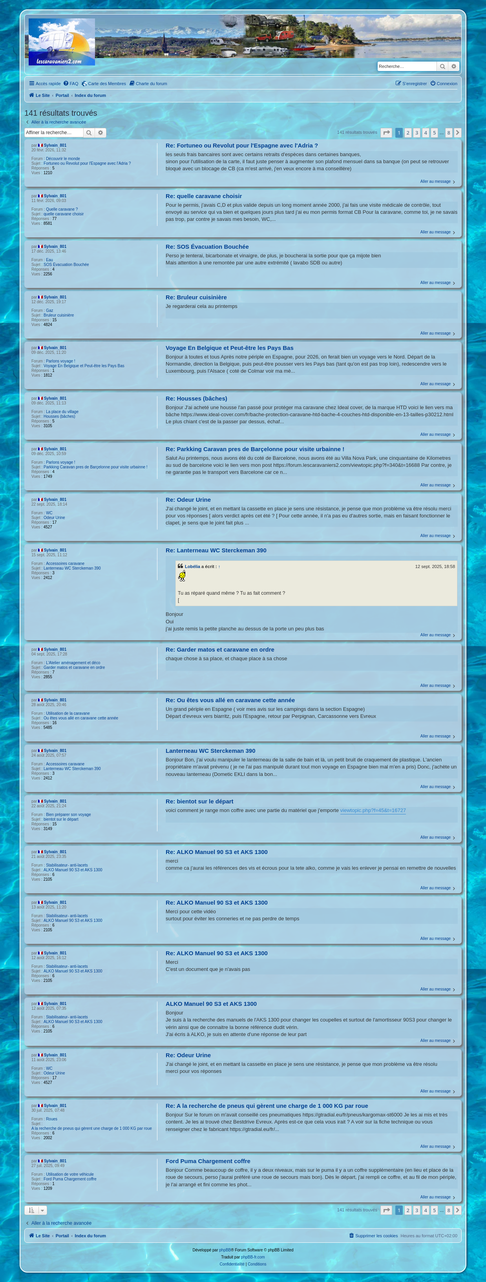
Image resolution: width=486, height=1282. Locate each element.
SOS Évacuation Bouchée (66, 264)
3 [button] (416, 132)
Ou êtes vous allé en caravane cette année (81, 718)
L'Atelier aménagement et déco (73, 663)
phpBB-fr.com (253, 1257)
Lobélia (192, 566)
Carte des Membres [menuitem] (107, 83)
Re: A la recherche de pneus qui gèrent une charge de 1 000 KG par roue (267, 1105)
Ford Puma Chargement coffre (70, 1179)
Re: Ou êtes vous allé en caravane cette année (230, 700)
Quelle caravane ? (62, 209)
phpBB (225, 1250)
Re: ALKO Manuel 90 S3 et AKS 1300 (217, 852)
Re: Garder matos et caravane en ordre (220, 649)
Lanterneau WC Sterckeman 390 (72, 568)
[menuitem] (71, 83)
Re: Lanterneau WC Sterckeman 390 (216, 550)
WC (49, 513)
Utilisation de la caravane (68, 713)
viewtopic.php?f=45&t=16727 (373, 810)
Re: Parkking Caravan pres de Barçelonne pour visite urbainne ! (255, 449)
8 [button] (449, 132)
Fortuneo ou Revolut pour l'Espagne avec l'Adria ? (87, 163)
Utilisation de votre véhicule (70, 1174)
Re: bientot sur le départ (200, 801)
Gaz (49, 310)
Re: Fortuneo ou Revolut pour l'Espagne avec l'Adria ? (242, 145)
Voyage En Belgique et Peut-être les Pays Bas (84, 366)
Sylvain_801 (55, 145)
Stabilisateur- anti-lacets (67, 865)
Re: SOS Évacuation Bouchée (207, 246)
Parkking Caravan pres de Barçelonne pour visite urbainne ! (96, 467)
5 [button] (434, 132)
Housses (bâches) (59, 416)
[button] (386, 132)
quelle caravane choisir (64, 214)
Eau (49, 260)
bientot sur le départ (61, 819)
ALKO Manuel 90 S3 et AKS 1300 (73, 870)
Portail (62, 95)
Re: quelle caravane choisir (204, 196)
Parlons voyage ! (60, 361)
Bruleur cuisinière (59, 315)
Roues (51, 1119)
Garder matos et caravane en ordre (74, 667)
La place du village (62, 412)
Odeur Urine (54, 517)
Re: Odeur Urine (188, 499)
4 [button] (425, 132)
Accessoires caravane (65, 563)
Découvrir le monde (63, 159)
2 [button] (408, 132)
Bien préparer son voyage (68, 814)
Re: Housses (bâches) (196, 398)
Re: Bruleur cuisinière (196, 297)
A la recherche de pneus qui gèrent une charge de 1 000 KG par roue (91, 1128)
